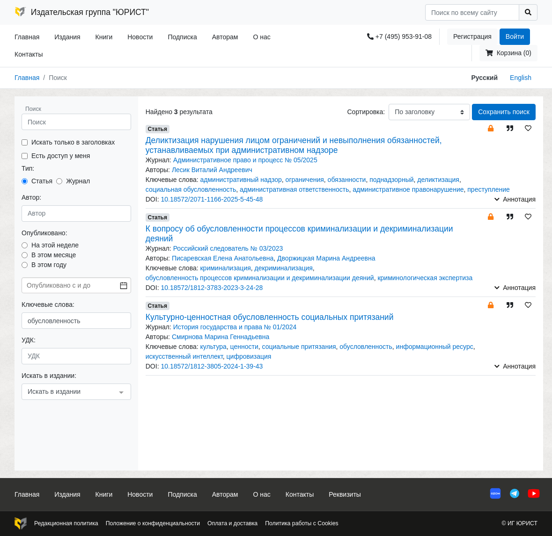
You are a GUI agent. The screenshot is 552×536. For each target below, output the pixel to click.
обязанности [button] (347, 179)
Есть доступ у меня (60, 155)
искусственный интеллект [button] (184, 356)
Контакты (29, 54)
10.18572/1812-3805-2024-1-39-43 (212, 366)
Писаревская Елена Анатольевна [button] (222, 258)
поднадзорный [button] (391, 179)
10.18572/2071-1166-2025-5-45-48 (212, 199)
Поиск (33, 109)
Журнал (78, 181)
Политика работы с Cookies (301, 523)
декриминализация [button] (284, 268)
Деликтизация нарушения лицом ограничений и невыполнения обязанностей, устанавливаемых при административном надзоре (294, 145)
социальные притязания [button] (299, 346)
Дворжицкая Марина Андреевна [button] (326, 258)
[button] (490, 128)
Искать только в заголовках (73, 142)
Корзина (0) (508, 53)
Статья (41, 181)
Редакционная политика (66, 523)
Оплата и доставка (232, 523)
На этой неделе (55, 245)
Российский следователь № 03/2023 (228, 248)
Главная (27, 37)
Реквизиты (345, 494)
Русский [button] (484, 77)
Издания (67, 37)
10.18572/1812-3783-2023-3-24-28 (212, 287)
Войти (515, 36)
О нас (261, 37)
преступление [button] (488, 189)
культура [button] (213, 346)
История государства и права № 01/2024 (235, 327)
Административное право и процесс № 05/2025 (245, 160)
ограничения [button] (305, 179)
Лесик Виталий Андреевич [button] (212, 170)
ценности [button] (244, 346)
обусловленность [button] (365, 346)
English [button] (520, 77)
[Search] (472, 12)
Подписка (182, 37)
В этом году (48, 264)
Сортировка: (366, 112)
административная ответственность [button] (294, 189)
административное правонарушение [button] (408, 189)
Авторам (225, 37)
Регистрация (472, 36)
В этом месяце (53, 255)
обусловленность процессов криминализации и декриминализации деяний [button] (260, 278)
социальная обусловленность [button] (191, 189)
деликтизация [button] (438, 179)
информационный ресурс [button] (434, 346)
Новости (140, 37)
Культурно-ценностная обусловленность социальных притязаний (270, 317)
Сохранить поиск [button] (504, 112)
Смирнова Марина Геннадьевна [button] (220, 336)
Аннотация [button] (515, 199)
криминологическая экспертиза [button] (424, 278)
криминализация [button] (225, 268)
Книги (104, 37)
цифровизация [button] (249, 356)
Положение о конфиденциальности (153, 523)
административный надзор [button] (240, 179)
